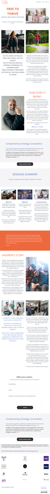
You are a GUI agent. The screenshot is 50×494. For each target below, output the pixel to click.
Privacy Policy (44, 488)
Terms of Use (43, 487)
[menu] (42, 2)
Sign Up (47, 2)
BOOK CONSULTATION (25, 164)
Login (43, 2)
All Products (38, 2)
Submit (25, 407)
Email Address (12, 384)
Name (10, 390)
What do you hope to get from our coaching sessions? (22, 396)
